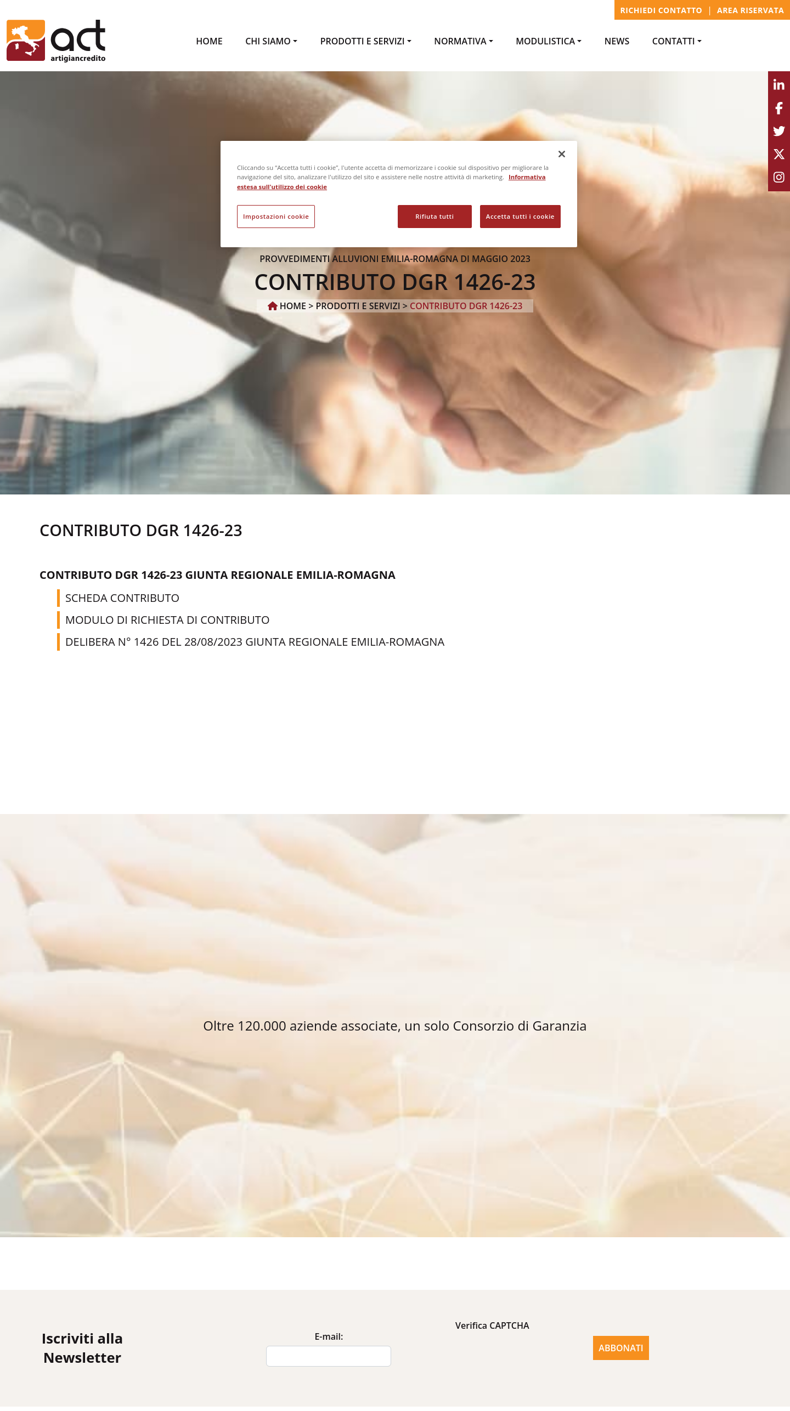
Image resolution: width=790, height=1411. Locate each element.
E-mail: (328, 1336)
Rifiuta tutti (434, 216)
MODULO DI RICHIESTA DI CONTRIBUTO (167, 619)
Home (209, 41)
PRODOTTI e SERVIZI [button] (362, 41)
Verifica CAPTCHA (492, 1325)
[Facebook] (779, 108)
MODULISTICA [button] (545, 41)
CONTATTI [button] (673, 41)
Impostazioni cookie (276, 216)
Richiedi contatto (661, 10)
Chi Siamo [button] (268, 41)
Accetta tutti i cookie (520, 216)
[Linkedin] (779, 85)
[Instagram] (779, 177)
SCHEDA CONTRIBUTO (122, 597)
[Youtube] (779, 154)
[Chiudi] (562, 154)
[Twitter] (779, 131)
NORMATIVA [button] (460, 41)
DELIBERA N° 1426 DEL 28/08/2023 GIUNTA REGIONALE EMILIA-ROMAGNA (254, 641)
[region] (399, 194)
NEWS (617, 41)
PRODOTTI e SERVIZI (358, 306)
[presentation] (492, 1356)
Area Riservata (750, 10)
